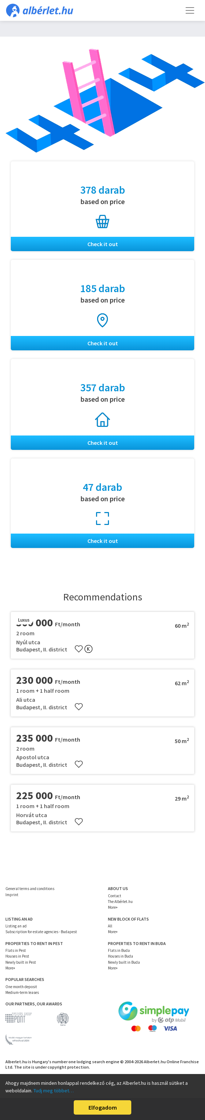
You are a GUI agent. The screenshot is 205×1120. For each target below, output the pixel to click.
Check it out (102, 244)
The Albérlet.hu (120, 901)
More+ (113, 907)
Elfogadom (102, 1107)
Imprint (11, 894)
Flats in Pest (15, 950)
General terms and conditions (29, 888)
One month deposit (21, 986)
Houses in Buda (120, 956)
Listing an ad (16, 925)
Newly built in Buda (124, 962)
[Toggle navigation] (190, 10)
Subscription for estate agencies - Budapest (41, 931)
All (110, 925)
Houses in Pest (17, 956)
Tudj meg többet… (53, 1090)
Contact (114, 895)
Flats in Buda (119, 950)
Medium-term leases (22, 992)
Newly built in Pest (20, 962)
